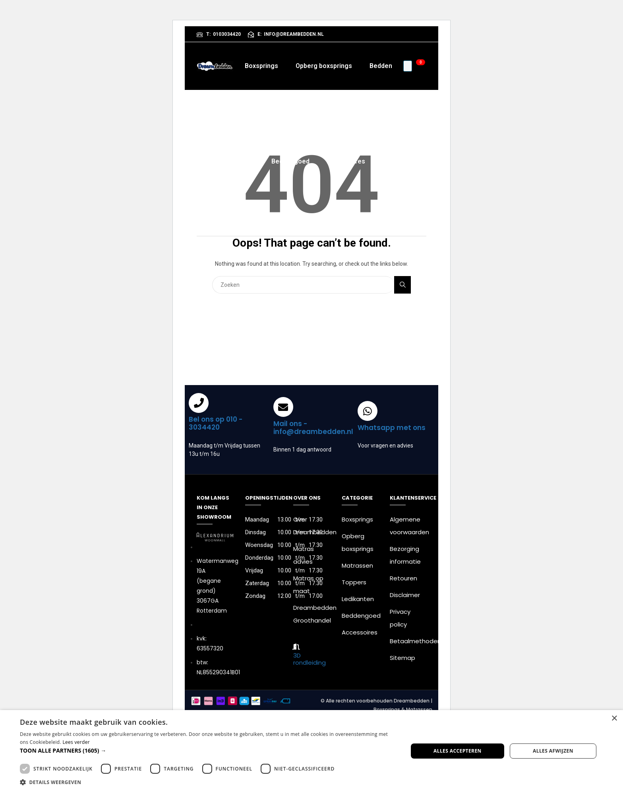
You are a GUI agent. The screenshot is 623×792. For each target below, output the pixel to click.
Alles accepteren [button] (457, 750)
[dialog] (311, 751)
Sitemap (402, 658)
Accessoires (346, 161)
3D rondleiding (309, 659)
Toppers (324, 113)
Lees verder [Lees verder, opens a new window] (76, 742)
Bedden (381, 66)
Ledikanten (358, 599)
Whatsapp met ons (392, 427)
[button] (208, 750)
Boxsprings (261, 66)
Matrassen (278, 113)
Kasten (364, 113)
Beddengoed (290, 161)
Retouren (403, 578)
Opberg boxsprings (324, 66)
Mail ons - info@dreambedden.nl (313, 427)
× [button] (614, 719)
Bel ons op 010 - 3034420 (215, 423)
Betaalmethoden (415, 641)
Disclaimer (405, 595)
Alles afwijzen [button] (553, 750)
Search (403, 285)
